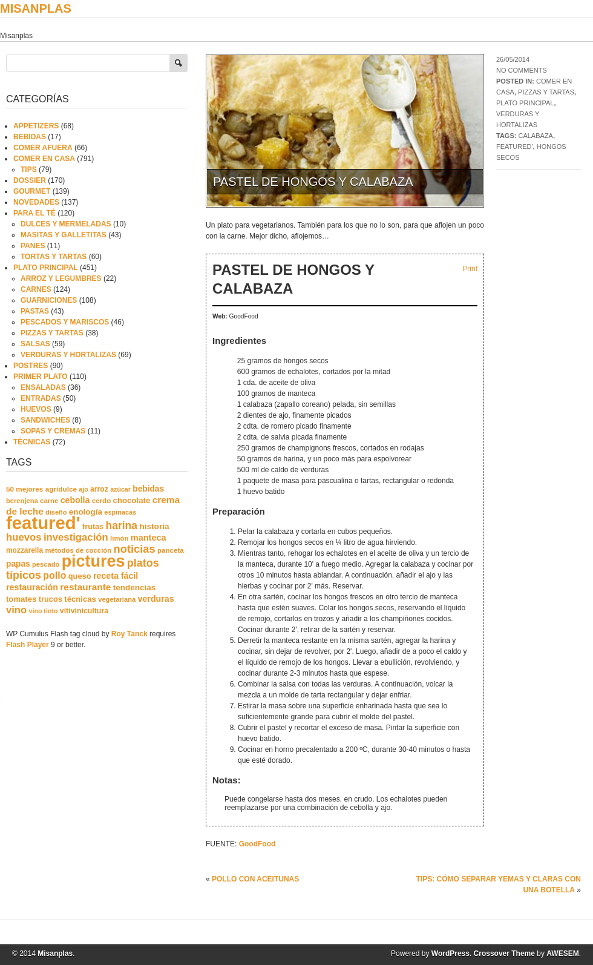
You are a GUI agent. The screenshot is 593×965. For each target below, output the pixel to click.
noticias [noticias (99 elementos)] (135, 548)
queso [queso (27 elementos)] (79, 576)
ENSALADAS (43, 387)
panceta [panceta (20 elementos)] (170, 550)
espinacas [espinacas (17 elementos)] (120, 512)
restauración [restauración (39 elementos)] (32, 587)
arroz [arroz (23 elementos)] (99, 489)
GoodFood (257, 844)
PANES (33, 246)
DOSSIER (29, 180)
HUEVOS (36, 409)
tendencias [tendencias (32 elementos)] (134, 587)
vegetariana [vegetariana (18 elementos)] (117, 599)
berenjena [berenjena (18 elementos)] (22, 500)
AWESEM (562, 953)
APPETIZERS (36, 126)
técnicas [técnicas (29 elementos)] (80, 599)
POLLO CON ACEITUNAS (255, 879)
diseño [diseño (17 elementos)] (56, 512)
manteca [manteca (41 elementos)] (148, 537)
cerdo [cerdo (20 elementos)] (101, 500)
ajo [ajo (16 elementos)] (83, 489)
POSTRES (30, 365)
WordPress (450, 953)
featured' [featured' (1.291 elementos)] (43, 523)
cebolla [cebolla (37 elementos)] (75, 500)
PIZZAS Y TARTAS (546, 92)
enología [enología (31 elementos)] (85, 511)
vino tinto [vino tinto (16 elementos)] (43, 610)
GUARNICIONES (49, 300)
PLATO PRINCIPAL (525, 103)
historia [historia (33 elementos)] (154, 526)
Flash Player (27, 645)
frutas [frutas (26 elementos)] (92, 526)
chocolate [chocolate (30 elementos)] (132, 500)
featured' (514, 146)
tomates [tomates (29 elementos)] (21, 599)
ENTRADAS (41, 398)
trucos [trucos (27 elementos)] (50, 599)
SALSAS (35, 344)
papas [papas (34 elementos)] (18, 563)
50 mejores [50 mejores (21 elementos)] (24, 489)
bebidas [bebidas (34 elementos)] (148, 488)
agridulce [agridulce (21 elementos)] (61, 489)
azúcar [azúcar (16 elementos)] (120, 489)
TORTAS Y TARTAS (54, 256)
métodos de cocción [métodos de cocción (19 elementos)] (78, 550)
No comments (521, 70)
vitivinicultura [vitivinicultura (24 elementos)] (84, 611)
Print (469, 269)
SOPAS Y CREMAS (53, 431)
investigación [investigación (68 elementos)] (76, 537)
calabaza (535, 135)
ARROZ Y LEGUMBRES (61, 278)
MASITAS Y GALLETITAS (63, 235)
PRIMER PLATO (40, 376)
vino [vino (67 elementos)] (16, 610)
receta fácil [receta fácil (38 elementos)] (115, 576)
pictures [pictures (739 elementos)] (93, 561)
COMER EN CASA (44, 158)
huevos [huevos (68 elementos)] (24, 537)
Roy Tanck (129, 634)
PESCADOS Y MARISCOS (65, 322)
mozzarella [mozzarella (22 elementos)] (24, 550)
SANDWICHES (45, 420)
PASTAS (35, 311)
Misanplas (35, 8)
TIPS (29, 169)
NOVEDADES (36, 202)
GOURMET (31, 191)
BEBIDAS (29, 137)
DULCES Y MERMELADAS (66, 224)
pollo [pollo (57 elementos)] (54, 575)
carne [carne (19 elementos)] (49, 500)
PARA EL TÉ (34, 213)
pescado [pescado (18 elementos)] (45, 564)
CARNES (36, 289)
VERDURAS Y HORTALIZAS (68, 355)
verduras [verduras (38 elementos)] (156, 599)
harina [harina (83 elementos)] (122, 525)
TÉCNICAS (31, 442)
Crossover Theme (504, 953)
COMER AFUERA (43, 147)
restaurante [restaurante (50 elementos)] (85, 587)
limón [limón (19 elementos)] (119, 538)
